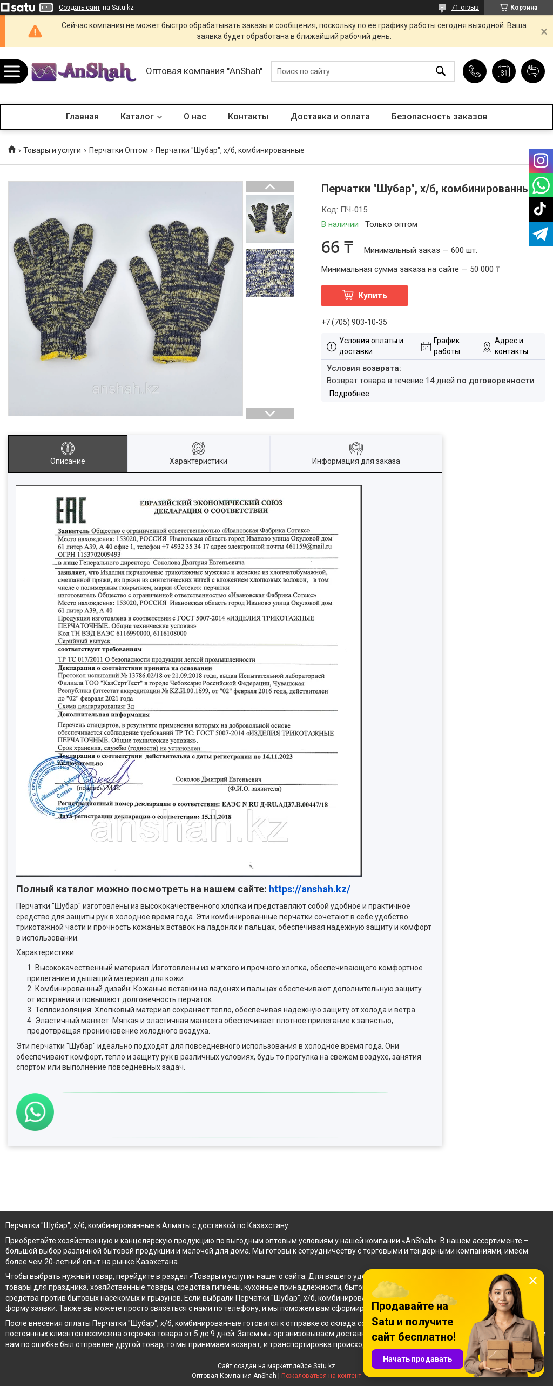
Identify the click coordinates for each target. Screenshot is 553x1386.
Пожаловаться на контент (321, 1376)
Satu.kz (324, 1366)
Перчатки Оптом (118, 150)
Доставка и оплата (330, 116)
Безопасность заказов (440, 116)
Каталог (137, 116)
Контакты (248, 116)
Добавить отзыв (533, 71)
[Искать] (441, 72)
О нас (195, 116)
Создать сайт (79, 7)
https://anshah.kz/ (309, 889)
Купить (372, 295)
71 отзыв (465, 7)
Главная (82, 116)
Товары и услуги (52, 150)
